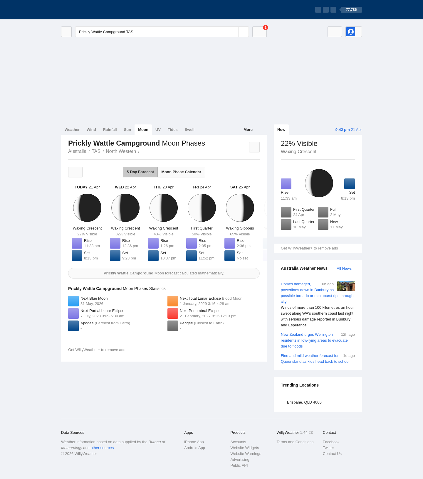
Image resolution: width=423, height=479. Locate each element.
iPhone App (194, 442)
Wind (91, 129)
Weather (72, 129)
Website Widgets (244, 448)
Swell (189, 129)
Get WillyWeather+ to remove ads (309, 248)
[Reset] (233, 31)
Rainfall (110, 129)
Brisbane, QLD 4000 (304, 402)
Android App (194, 448)
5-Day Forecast (140, 172)
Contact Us (332, 453)
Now (281, 129)
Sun (127, 129)
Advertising (239, 459)
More (248, 129)
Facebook (331, 442)
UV (158, 129)
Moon (143, 129)
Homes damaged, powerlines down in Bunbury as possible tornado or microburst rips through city (318, 304)
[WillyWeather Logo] (88, 10)
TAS (96, 151)
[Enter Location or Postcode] (162, 31)
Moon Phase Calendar (181, 172)
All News (344, 268)
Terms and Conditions (295, 442)
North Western (121, 151)
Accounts (238, 442)
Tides (173, 129)
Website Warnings (245, 453)
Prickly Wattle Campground (142, 151)
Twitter (328, 448)
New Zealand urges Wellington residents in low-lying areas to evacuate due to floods (318, 340)
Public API (239, 465)
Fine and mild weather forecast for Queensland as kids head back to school (318, 358)
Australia (77, 151)
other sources (102, 448)
